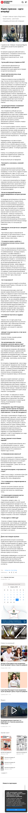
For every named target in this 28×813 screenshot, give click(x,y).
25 (20, 599)
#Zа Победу (14, 570)
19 (23, 597)
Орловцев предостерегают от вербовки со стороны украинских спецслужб (12, 722)
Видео (3, 700)
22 (10, 599)
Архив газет (5, 733)
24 (17, 599)
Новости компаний (7, 643)
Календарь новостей (14, 584)
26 (23, 599)
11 (20, 594)
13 (4, 597)
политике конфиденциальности (14, 806)
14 (7, 597)
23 (13, 599)
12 (23, 594)
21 (7, 599)
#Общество (8, 570)
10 (17, 594)
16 (13, 597)
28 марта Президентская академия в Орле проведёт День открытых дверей (14, 664)
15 (10, 597)
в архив (4, 773)
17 (17, 597)
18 (20, 597)
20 (4, 599)
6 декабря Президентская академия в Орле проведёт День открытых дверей (14, 690)
